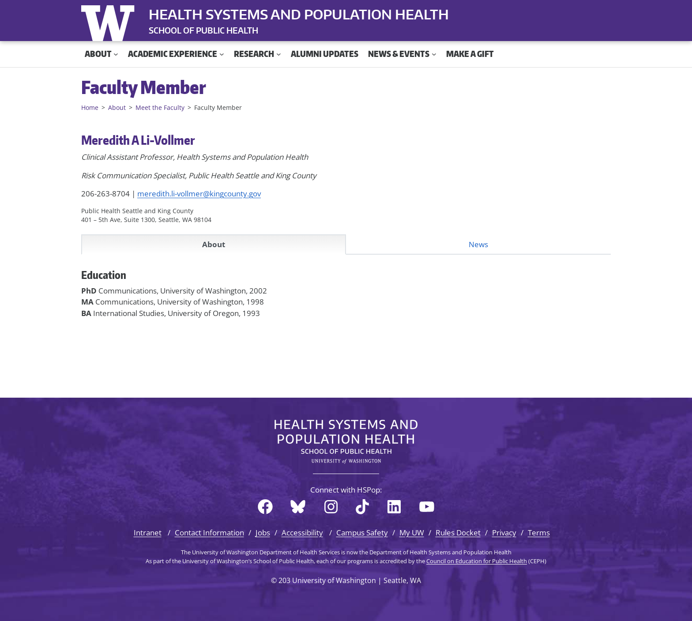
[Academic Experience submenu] (221, 54)
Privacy (504, 532)
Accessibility (302, 532)
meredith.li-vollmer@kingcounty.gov (199, 193)
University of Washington (110, 21)
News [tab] (478, 244)
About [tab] (213, 244)
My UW (411, 532)
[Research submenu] (278, 54)
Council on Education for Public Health (476, 561)
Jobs (263, 532)
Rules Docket (458, 532)
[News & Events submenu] (434, 54)
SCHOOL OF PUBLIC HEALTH (203, 30)
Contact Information (209, 532)
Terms (539, 532)
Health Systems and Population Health (299, 14)
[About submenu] (115, 54)
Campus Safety (362, 532)
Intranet (148, 532)
